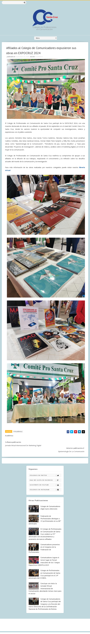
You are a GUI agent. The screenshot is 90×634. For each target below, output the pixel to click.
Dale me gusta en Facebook (45, 474)
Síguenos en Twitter (45, 469)
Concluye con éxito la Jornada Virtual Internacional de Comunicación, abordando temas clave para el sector (45, 582)
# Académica (18, 431)
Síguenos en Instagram (45, 483)
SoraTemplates (7, 630)
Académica (39, 57)
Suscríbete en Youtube (45, 479)
